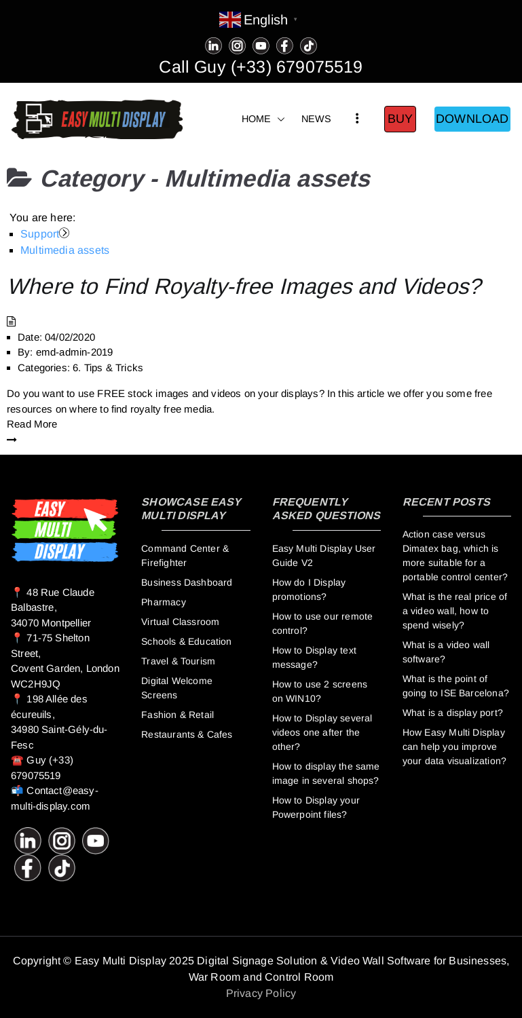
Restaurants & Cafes (186, 734)
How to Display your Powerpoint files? (316, 807)
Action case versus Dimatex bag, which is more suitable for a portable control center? (455, 555)
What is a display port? (453, 712)
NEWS (316, 118)
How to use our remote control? (322, 623)
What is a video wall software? (446, 651)
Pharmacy (163, 602)
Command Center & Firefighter (185, 555)
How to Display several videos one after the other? (322, 732)
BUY (400, 119)
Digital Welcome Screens (176, 687)
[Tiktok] (308, 44)
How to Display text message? (314, 657)
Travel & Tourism (178, 661)
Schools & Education (186, 641)
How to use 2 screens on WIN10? (320, 691)
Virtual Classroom (180, 621)
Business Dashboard (186, 582)
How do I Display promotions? (309, 589)
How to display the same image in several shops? (326, 773)
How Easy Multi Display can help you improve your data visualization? (454, 746)
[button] (278, 119)
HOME (263, 119)
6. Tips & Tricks (108, 367)
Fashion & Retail (177, 714)
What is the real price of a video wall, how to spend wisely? (455, 610)
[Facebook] (285, 44)
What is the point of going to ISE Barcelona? (456, 685)
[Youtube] (261, 44)
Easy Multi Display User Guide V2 (324, 555)
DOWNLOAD (472, 119)
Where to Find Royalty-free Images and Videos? (244, 286)
